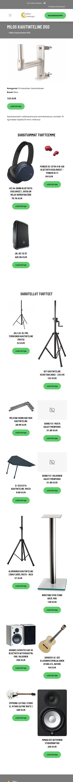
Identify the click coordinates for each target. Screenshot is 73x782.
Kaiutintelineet (37, 88)
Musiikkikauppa (55, 15)
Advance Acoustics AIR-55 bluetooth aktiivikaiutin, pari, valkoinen (21, 653)
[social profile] (44, 3)
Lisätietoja (15, 106)
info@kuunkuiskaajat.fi (56, 6)
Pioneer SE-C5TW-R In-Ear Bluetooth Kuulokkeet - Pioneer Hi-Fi (52, 169)
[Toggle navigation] (10, 15)
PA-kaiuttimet (24, 88)
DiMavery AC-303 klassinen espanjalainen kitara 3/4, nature (52, 660)
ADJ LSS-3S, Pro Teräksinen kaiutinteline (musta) (21, 336)
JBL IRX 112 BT (21, 253)
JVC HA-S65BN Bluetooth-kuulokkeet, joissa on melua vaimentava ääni (21, 191)
